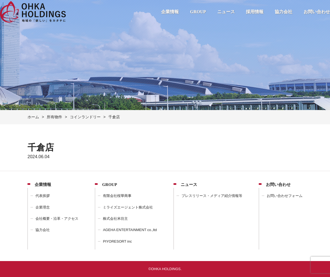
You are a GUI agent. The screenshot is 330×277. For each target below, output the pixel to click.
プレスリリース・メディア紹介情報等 (212, 196)
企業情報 (170, 11)
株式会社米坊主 (115, 218)
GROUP (198, 11)
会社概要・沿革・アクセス (56, 218)
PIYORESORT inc (117, 241)
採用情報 (254, 11)
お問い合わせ (317, 11)
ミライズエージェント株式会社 (128, 207)
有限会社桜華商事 (117, 196)
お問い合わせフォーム (284, 196)
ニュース (226, 11)
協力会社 (283, 11)
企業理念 (42, 207)
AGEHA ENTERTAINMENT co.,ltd (130, 230)
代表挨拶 (42, 196)
